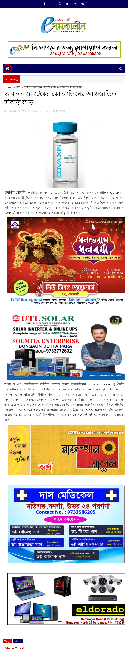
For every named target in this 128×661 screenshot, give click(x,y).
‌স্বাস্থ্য (18, 87)
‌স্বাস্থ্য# (18, 641)
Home (8, 87)
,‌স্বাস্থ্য (62, 111)
